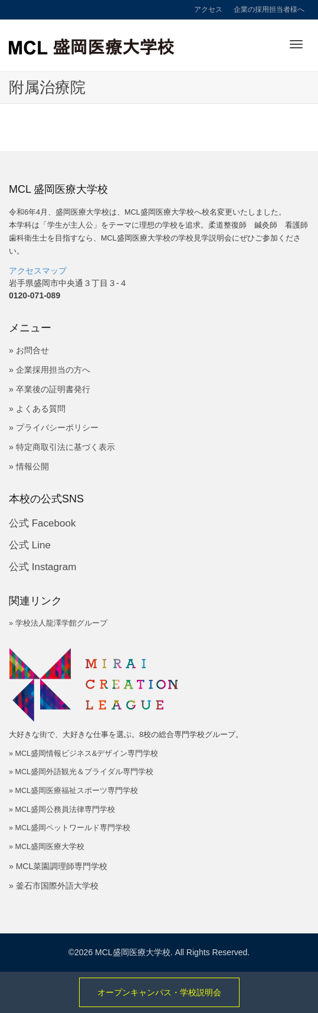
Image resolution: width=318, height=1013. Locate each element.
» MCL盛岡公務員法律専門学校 (62, 809)
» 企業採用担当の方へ (49, 369)
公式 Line (30, 545)
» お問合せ (29, 350)
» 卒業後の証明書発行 (49, 389)
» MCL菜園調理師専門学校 (58, 866)
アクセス (208, 9)
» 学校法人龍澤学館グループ (58, 623)
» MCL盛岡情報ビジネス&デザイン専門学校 (84, 753)
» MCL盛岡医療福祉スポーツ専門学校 (73, 791)
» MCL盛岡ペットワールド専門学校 (69, 828)
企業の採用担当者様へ (269, 9)
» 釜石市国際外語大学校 (54, 885)
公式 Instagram (42, 567)
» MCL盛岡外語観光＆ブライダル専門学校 (81, 772)
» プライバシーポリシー (54, 427)
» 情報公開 (29, 466)
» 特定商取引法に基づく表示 (62, 447)
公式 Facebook (42, 523)
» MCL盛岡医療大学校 (46, 847)
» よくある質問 (37, 408)
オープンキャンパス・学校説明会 (159, 992)
